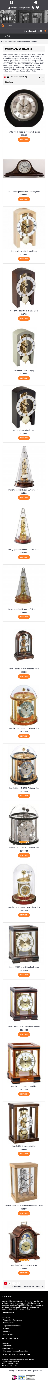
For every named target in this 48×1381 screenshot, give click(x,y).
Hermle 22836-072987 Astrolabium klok (24, 907)
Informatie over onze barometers (15, 1351)
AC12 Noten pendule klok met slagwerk (24, 192)
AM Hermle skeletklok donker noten (24, 311)
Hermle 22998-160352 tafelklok (24, 1086)
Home (3, 41)
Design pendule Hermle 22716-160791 (24, 609)
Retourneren (7, 1346)
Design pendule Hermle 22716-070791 (24, 549)
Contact (5, 1329)
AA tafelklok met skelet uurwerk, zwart (24, 132)
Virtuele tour (7, 1335)
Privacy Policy (7, 1323)
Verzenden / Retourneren (12, 1320)
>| (18, 1283)
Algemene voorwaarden (11, 1326)
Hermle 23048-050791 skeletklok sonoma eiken (24, 1206)
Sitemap (6, 1332)
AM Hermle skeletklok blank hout (24, 251)
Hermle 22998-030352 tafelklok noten (24, 967)
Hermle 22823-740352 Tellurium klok (24, 848)
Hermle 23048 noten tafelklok (24, 1146)
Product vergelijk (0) (19, 77)
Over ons (6, 1317)
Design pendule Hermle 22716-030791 (24, 490)
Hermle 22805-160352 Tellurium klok (24, 728)
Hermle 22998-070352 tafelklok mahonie (24, 1027)
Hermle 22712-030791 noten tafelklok (24, 669)
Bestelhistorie (7, 1348)
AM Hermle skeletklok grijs (24, 370)
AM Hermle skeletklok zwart (24, 430)
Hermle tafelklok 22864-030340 (24, 1265)
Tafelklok (11, 41)
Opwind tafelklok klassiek (27, 41)
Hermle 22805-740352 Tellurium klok (24, 788)
